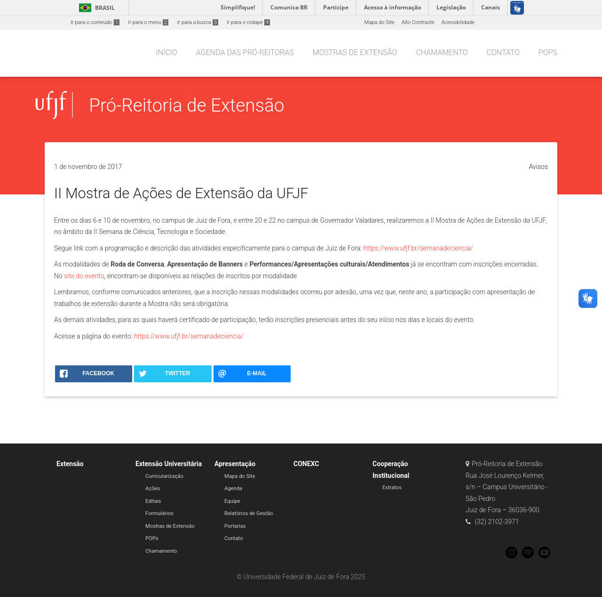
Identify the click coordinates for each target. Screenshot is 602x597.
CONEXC (306, 464)
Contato (233, 538)
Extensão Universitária (168, 464)
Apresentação (234, 464)
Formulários (159, 513)
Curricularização (164, 476)
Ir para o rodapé (248, 22)
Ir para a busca (197, 22)
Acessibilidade (458, 22)
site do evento (84, 276)
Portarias (235, 526)
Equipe (232, 501)
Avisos (538, 166)
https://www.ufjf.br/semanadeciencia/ (418, 248)
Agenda (233, 488)
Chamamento (161, 551)
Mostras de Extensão (170, 526)
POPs (151, 538)
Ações (152, 488)
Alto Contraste (418, 22)
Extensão (70, 464)
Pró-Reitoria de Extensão (186, 105)
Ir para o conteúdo (95, 22)
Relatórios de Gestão (248, 513)
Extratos (392, 487)
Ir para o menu (148, 22)
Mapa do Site (379, 22)
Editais (153, 501)
